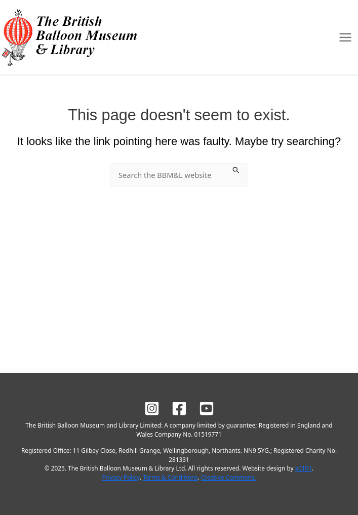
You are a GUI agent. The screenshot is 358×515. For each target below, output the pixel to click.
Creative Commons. (228, 477)
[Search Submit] (236, 168)
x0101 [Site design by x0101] (303, 468)
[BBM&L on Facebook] (179, 408)
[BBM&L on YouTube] (206, 408)
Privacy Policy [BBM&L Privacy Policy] (120, 477)
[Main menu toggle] (345, 37)
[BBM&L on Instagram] (152, 408)
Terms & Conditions (170, 477)
